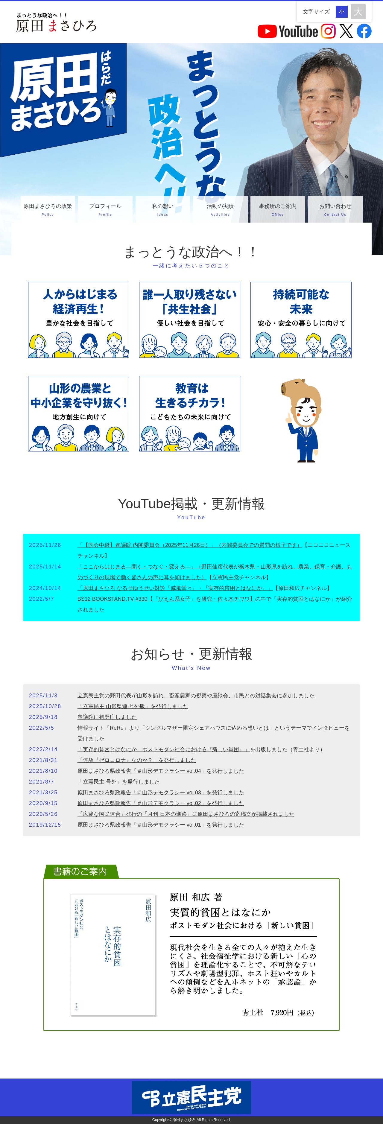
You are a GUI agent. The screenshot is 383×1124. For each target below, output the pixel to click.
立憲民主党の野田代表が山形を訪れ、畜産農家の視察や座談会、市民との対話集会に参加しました (195, 696)
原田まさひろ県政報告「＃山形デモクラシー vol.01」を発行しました (160, 825)
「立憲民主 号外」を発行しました (118, 782)
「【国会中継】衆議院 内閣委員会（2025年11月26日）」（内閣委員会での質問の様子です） (189, 545)
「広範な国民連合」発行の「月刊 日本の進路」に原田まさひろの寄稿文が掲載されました (185, 814)
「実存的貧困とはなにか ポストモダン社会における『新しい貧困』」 (163, 749)
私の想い (163, 210)
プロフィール (105, 210)
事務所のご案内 (277, 210)
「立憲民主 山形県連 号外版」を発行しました (132, 706)
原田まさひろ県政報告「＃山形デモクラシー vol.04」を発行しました (160, 771)
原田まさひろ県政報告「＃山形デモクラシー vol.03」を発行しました (160, 793)
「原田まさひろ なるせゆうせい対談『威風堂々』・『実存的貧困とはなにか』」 (175, 588)
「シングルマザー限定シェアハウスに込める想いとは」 (207, 728)
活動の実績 (220, 210)
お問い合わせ (335, 210)
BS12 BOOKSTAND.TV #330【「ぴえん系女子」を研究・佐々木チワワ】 (166, 599)
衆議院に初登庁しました (107, 717)
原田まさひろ (184, 1120)
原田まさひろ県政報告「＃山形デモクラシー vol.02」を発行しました (160, 803)
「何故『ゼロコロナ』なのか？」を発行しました (136, 760)
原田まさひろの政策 (48, 210)
